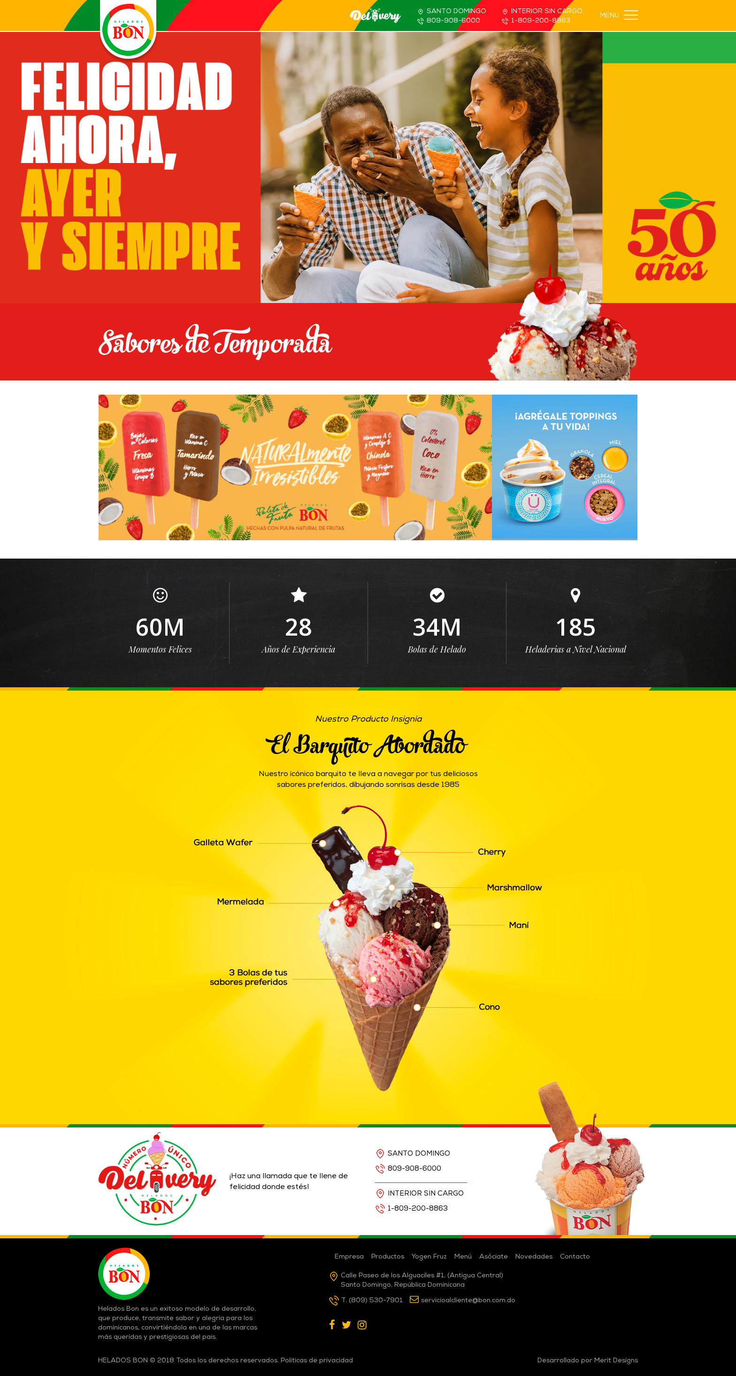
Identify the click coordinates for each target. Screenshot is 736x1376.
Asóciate (493, 1257)
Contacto (575, 1257)
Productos (387, 1257)
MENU (619, 15)
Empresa (349, 1257)
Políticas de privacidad (317, 1361)
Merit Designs (616, 1361)
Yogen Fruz (429, 1257)
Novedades (533, 1257)
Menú (463, 1257)
